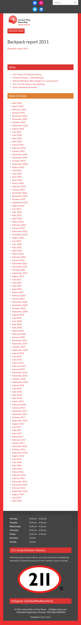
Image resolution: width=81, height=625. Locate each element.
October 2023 (18, 199)
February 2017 (19, 439)
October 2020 (18, 308)
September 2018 (20, 382)
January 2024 (18, 189)
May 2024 (17, 176)
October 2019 (18, 346)
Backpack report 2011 (17, 48)
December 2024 (19, 154)
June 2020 (17, 321)
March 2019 (18, 362)
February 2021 (19, 295)
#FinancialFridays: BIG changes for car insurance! (35, 81)
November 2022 (19, 234)
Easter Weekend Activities (25, 87)
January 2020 (18, 337)
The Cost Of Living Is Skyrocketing (29, 84)
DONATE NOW (16, 31)
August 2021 (18, 276)
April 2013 (17, 500)
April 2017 (17, 433)
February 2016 (19, 475)
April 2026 (17, 103)
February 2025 (19, 148)
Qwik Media (45, 617)
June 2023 (17, 212)
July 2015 (16, 497)
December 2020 (19, 302)
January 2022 (18, 260)
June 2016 (17, 462)
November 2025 (19, 119)
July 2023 (16, 209)
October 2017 (18, 417)
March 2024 (18, 183)
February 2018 (19, 404)
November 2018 (19, 375)
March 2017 (18, 436)
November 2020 (19, 305)
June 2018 (17, 391)
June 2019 (17, 359)
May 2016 (17, 465)
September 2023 (20, 202)
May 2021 (17, 286)
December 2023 (19, 192)
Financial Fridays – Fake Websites (28, 77)
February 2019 (19, 366)
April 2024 (17, 180)
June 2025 (17, 135)
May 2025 (17, 138)
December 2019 (19, 340)
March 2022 (18, 253)
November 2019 (19, 343)
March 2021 (18, 292)
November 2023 (19, 196)
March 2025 (18, 144)
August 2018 (18, 385)
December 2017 (19, 411)
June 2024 (17, 173)
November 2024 (19, 157)
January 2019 (18, 369)
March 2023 (18, 221)
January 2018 (18, 407)
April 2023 (17, 218)
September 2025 (20, 125)
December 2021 (19, 263)
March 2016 (18, 472)
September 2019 (20, 350)
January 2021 (18, 298)
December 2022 (19, 231)
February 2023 (19, 225)
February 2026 (19, 109)
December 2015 (19, 481)
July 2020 (16, 318)
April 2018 (17, 398)
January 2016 (18, 478)
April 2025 (17, 141)
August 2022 (18, 237)
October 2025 (18, 122)
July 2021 (16, 279)
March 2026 (18, 106)
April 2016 (17, 468)
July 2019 (16, 356)
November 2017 (19, 414)
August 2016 (18, 455)
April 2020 (17, 327)
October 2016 (18, 449)
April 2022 (17, 250)
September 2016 (20, 452)
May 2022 (17, 247)
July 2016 (16, 459)
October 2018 (18, 379)
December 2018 (19, 372)
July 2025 (16, 132)
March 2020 (18, 330)
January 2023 (18, 228)
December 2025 (19, 116)
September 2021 (20, 273)
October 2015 (18, 488)
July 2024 (16, 170)
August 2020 (18, 314)
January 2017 (18, 443)
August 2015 (18, 494)
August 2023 (18, 205)
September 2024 (20, 164)
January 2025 (18, 151)
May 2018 (17, 395)
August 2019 (18, 353)
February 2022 (19, 257)
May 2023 (17, 215)
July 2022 (16, 241)
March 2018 (18, 401)
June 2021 (17, 282)
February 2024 (19, 186)
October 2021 (18, 269)
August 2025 (18, 128)
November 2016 (19, 446)
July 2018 (16, 388)
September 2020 (20, 311)
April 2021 (17, 289)
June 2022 (17, 244)
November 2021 (19, 266)
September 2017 (20, 420)
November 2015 (19, 484)
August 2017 (18, 423)
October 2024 (18, 160)
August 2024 (18, 167)
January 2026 (18, 112)
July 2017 (16, 427)
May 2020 (17, 324)
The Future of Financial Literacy (27, 74)
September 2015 (20, 491)
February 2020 (19, 334)
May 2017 (17, 430)
